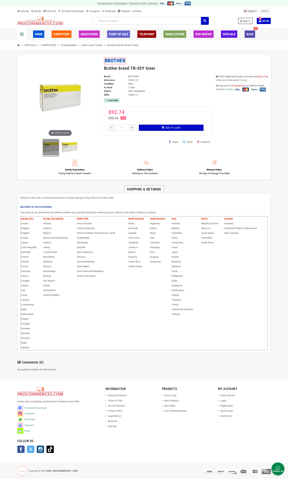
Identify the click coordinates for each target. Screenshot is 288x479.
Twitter (30, 449)
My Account (226, 410)
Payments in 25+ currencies (143, 3)
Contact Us (226, 416)
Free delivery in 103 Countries (112, 3)
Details (243, 80)
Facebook (21, 449)
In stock (108, 87)
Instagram (94, 11)
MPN (106, 94)
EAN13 (107, 91)
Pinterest (203, 141)
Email (138, 11)
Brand (107, 76)
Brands (36, 11)
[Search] (150, 21)
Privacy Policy (115, 410)
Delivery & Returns (117, 395)
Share (173, 141)
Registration (226, 405)
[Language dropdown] (250, 11)
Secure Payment (116, 405)
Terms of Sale (115, 400)
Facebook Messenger (72, 11)
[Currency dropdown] (265, 11)
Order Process (227, 395)
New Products (171, 400)
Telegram (125, 11)
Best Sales (169, 405)
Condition (109, 83)
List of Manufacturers (175, 410)
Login (223, 400)
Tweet (188, 141)
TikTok (50, 449)
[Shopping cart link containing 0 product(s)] (264, 21)
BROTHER (115, 61)
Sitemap (23, 11)
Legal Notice (114, 416)
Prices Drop (170, 395)
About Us (50, 11)
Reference (109, 80)
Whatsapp (110, 11)
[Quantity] (121, 128)
